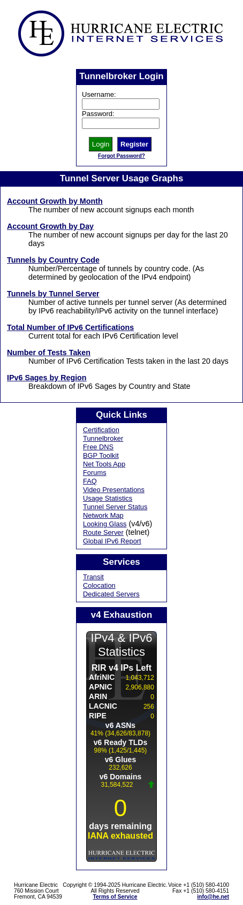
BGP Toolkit (101, 455)
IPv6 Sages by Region (47, 377)
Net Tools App (104, 464)
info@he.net (213, 897)
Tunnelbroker (103, 438)
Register (134, 144)
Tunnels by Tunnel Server (53, 293)
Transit (93, 577)
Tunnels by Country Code (53, 260)
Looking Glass (105, 524)
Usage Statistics (107, 498)
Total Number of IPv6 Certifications (70, 327)
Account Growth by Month (55, 201)
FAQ (90, 481)
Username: (99, 94)
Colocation (99, 585)
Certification (101, 430)
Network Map (103, 515)
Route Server (103, 532)
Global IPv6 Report (112, 541)
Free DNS (98, 447)
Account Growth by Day (50, 226)
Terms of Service (115, 897)
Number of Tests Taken (48, 352)
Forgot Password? (121, 156)
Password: (98, 114)
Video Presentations (114, 490)
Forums (95, 473)
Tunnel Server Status (115, 507)
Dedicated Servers (111, 594)
